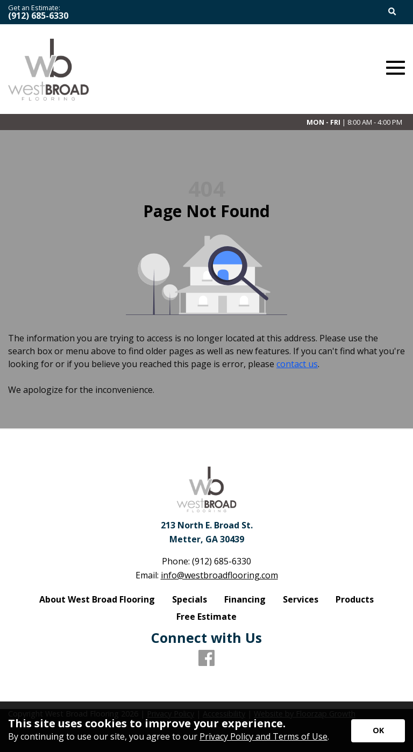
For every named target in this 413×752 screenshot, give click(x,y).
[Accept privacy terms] (378, 730)
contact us (297, 364)
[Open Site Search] (392, 12)
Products (355, 599)
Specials (189, 599)
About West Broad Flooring (97, 599)
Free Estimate (206, 616)
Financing (245, 599)
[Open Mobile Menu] (395, 68)
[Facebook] (206, 658)
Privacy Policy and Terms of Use (263, 736)
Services (300, 599)
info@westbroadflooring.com (219, 575)
